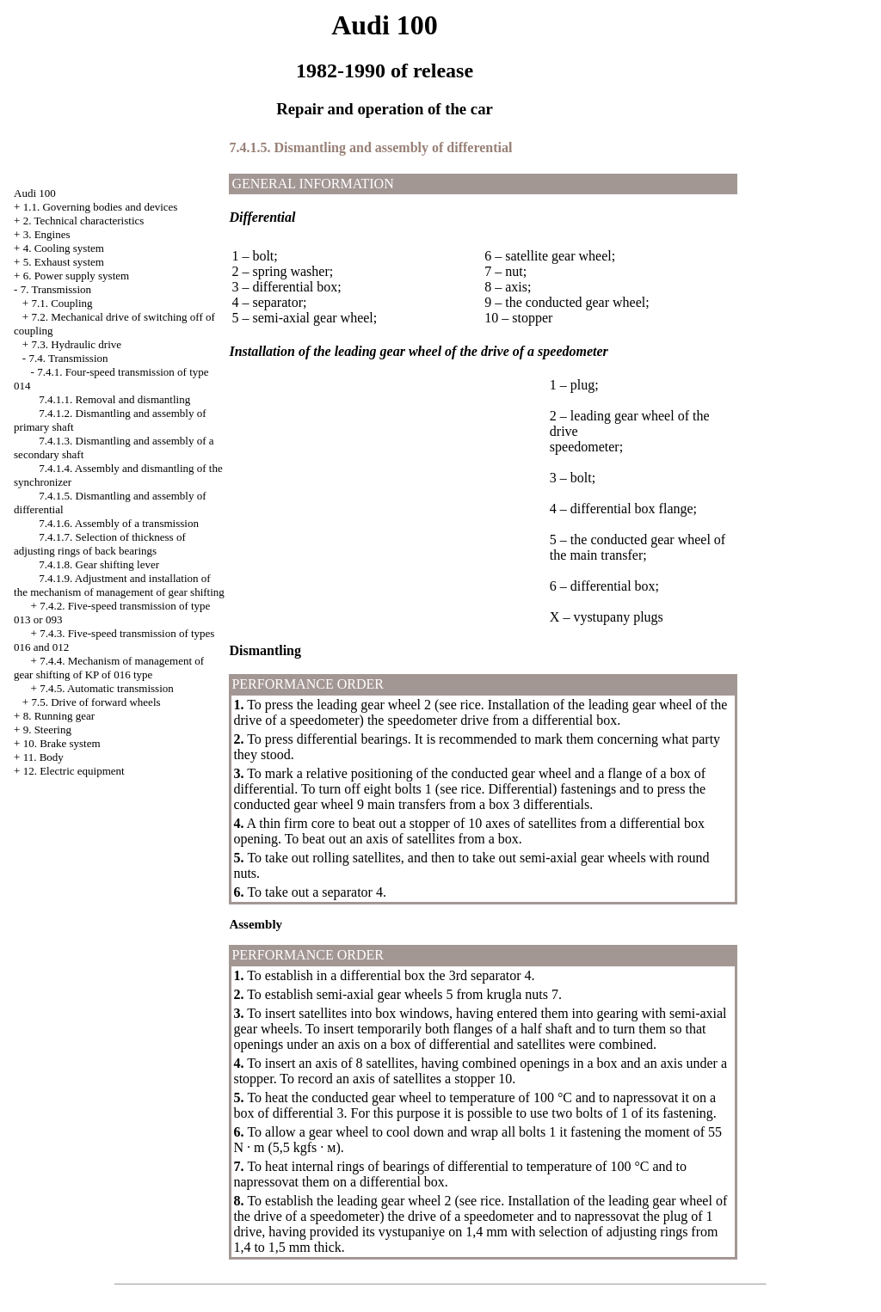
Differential (520, 789)
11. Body (43, 757)
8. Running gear (59, 715)
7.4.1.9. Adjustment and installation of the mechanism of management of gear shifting (119, 585)
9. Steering (47, 729)
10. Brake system (62, 743)
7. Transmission (56, 289)
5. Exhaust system (63, 261)
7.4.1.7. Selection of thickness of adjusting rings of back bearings (100, 543)
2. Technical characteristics (84, 220)
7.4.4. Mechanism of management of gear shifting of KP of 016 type (109, 667)
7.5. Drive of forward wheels (95, 702)
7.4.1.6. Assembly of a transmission (119, 523)
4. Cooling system (63, 248)
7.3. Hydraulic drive (76, 344)
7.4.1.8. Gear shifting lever (99, 564)
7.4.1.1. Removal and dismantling (114, 399)
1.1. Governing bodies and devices (100, 206)
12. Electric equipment (74, 770)
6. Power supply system (76, 275)
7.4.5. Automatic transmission (107, 688)
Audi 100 (35, 193)
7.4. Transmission (68, 358)
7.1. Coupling (61, 303)
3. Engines (47, 234)
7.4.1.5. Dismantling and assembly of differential (370, 147)
